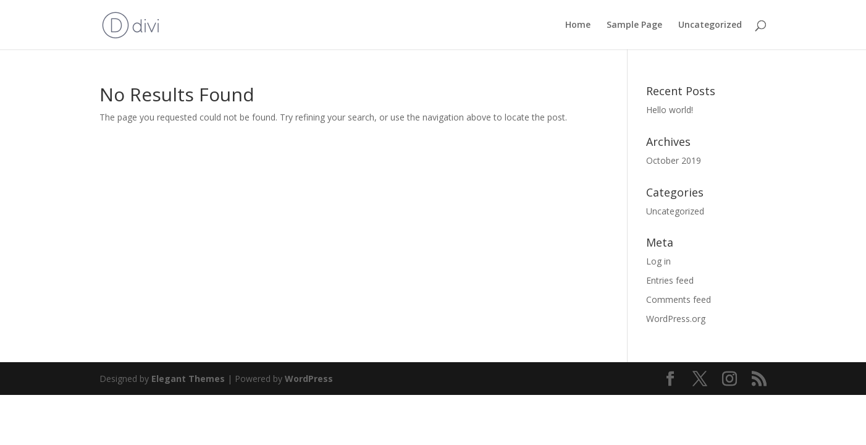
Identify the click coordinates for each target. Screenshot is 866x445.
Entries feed (670, 280)
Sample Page (634, 25)
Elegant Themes (188, 378)
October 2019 (673, 160)
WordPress (309, 378)
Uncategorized (710, 25)
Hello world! (669, 110)
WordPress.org (675, 318)
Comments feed (678, 299)
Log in (658, 261)
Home (578, 25)
